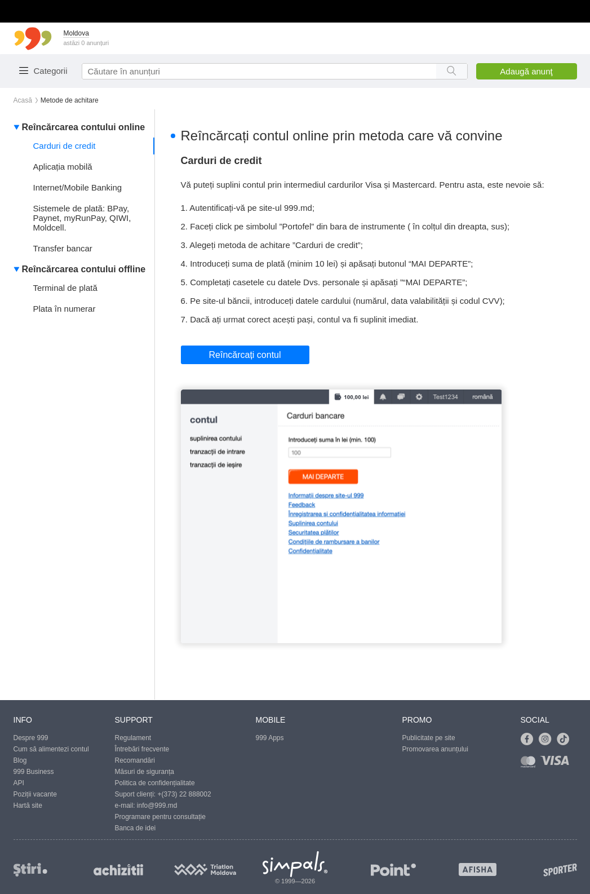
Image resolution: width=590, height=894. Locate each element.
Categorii (51, 71)
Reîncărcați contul (245, 355)
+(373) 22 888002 (184, 794)
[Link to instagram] (548, 739)
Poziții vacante (35, 794)
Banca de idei (135, 828)
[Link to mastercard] (530, 764)
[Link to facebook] (530, 739)
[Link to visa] (557, 764)
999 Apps (270, 738)
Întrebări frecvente (142, 749)
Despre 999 (31, 738)
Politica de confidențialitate (155, 783)
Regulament (133, 738)
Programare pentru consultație (160, 817)
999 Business (34, 772)
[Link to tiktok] (566, 739)
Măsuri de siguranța (144, 772)
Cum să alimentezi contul (51, 749)
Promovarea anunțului (435, 749)
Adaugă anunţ (526, 71)
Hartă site (28, 805)
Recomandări (135, 760)
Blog (20, 760)
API (19, 783)
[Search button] (451, 71)
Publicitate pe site (428, 738)
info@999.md (157, 805)
